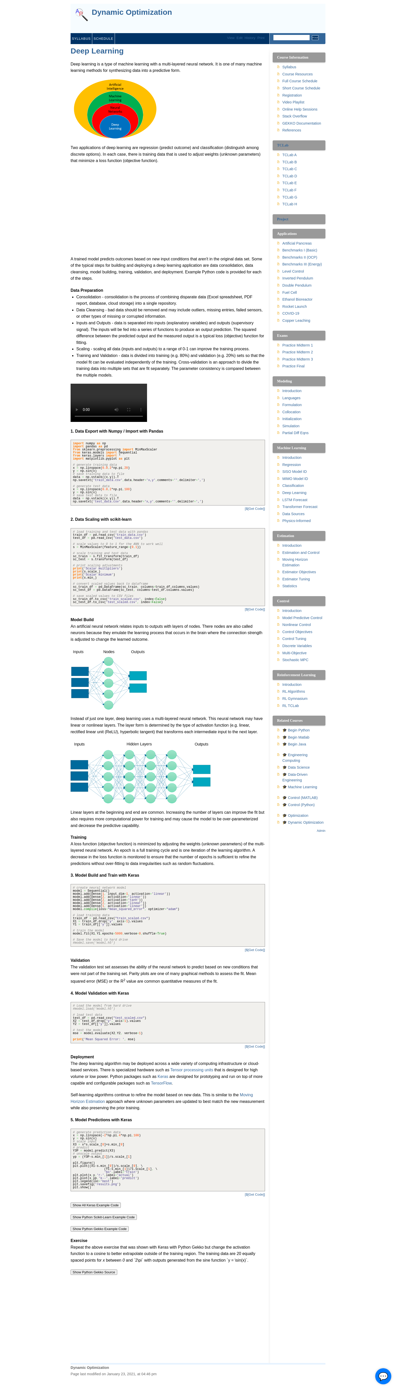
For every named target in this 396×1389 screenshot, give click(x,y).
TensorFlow (161, 1083)
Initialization (291, 419)
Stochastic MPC (295, 660)
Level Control (293, 271)
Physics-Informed (296, 521)
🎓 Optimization (295, 815)
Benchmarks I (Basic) (299, 250)
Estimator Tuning (296, 579)
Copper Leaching (296, 320)
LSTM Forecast (294, 500)
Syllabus (81, 39)
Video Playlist (293, 102)
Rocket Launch (294, 306)
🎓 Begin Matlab (295, 737)
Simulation (290, 426)
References (291, 130)
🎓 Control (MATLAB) (300, 798)
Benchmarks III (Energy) (302, 264)
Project (282, 219)
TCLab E (289, 183)
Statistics (289, 586)
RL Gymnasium (295, 699)
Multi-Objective (294, 653)
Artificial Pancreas (297, 243)
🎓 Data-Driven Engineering (295, 777)
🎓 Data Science (296, 767)
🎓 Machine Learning (299, 787)
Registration (292, 95)
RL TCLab (290, 706)
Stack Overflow (294, 116)
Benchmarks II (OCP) (299, 257)
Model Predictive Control (302, 618)
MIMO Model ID (295, 479)
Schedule (103, 39)
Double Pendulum (296, 285)
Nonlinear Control (296, 625)
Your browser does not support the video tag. (109, 403)
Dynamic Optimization (132, 12)
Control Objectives (297, 632)
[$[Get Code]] (255, 509)
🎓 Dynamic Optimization (303, 822)
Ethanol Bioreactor (297, 299)
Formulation (292, 405)
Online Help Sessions (300, 109)
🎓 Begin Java (294, 744)
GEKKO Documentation (301, 123)
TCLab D (289, 176)
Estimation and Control (301, 553)
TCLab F (289, 190)
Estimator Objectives (299, 572)
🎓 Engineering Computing (295, 758)
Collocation (291, 412)
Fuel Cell (289, 292)
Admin (321, 831)
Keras (163, 1076)
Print (261, 38)
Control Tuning (294, 639)
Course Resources (297, 74)
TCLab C (289, 169)
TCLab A (289, 155)
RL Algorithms (293, 691)
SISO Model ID (294, 472)
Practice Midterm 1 (297, 345)
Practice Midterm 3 (297, 359)
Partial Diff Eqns (295, 433)
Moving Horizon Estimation (295, 562)
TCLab (282, 145)
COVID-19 (290, 313)
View (230, 38)
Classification (293, 486)
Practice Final (293, 366)
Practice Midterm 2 (297, 352)
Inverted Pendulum (297, 278)
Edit (239, 38)
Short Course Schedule (301, 88)
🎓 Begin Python (296, 730)
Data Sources (293, 514)
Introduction (291, 391)
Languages (291, 398)
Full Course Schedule (300, 81)
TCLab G (289, 197)
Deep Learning (97, 51)
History (250, 38)
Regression (291, 465)
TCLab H (289, 204)
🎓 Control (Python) (298, 805)
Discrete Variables (297, 646)
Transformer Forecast (300, 507)
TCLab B (289, 162)
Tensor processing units (191, 1070)
